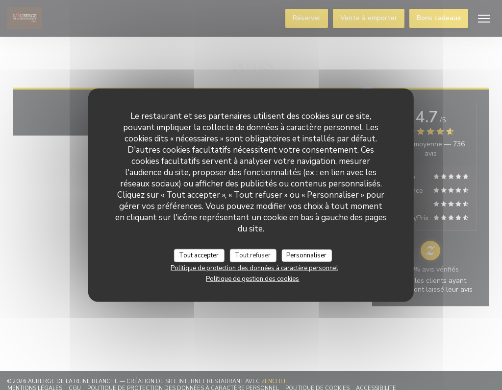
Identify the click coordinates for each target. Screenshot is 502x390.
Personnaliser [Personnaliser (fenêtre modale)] (306, 255)
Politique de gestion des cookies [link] (252, 279)
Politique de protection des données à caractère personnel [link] (254, 268)
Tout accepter (199, 255)
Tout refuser (253, 255)
